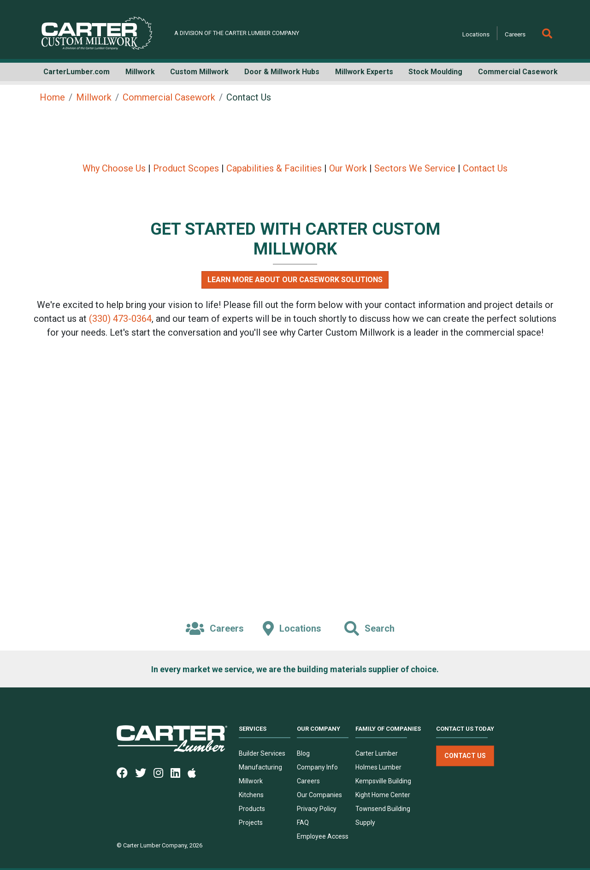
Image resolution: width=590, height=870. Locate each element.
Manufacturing (260, 767)
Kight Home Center (382, 795)
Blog (303, 753)
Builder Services (262, 753)
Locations (476, 34)
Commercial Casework (169, 97)
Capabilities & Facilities (274, 168)
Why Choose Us (114, 168)
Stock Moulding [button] (435, 71)
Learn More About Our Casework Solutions (295, 279)
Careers (515, 34)
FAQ (303, 822)
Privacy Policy (316, 808)
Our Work (348, 168)
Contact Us (485, 168)
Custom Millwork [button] (199, 71)
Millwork (94, 97)
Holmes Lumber (378, 767)
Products (252, 808)
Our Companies (319, 795)
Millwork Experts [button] (364, 71)
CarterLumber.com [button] (76, 71)
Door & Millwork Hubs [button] (281, 71)
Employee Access (322, 836)
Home (52, 97)
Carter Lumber (376, 753)
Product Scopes (186, 168)
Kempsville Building (383, 781)
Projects (251, 822)
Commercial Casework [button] (518, 71)
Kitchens (251, 795)
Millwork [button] (140, 71)
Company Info (317, 767)
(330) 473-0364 (120, 318)
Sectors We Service (414, 168)
